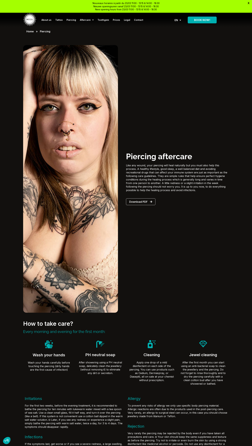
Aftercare (87, 20)
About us (46, 20)
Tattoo (59, 20)
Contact (138, 20)
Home (30, 31)
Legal (127, 20)
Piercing (71, 20)
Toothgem (103, 20)
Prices (116, 20)
